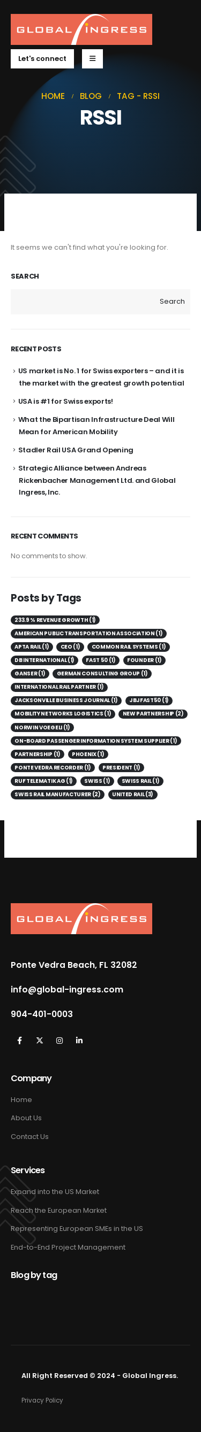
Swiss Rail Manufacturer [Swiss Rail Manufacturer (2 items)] (57, 794)
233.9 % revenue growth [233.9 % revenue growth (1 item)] (55, 620)
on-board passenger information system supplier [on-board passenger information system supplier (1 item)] (95, 741)
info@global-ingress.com (67, 990)
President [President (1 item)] (121, 768)
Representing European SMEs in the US (77, 1228)
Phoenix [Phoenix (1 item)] (88, 754)
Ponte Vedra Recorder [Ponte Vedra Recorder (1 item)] (52, 768)
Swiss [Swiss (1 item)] (97, 781)
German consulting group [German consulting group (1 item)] (102, 673)
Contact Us (30, 1136)
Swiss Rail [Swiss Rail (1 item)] (140, 781)
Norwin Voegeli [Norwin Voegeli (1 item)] (42, 727)
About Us (26, 1118)
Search (25, 276)
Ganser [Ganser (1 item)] (29, 673)
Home (21, 1100)
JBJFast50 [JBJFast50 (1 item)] (149, 700)
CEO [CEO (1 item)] (70, 647)
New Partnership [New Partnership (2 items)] (153, 714)
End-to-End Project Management (68, 1247)
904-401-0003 (42, 1014)
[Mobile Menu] (92, 58)
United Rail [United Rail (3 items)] (132, 794)
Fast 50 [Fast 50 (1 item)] (100, 660)
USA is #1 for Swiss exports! (65, 401)
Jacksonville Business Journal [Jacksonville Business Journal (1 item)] (65, 700)
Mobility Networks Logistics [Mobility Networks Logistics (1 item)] (62, 714)
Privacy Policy (42, 1400)
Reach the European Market (59, 1210)
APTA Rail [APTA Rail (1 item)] (31, 647)
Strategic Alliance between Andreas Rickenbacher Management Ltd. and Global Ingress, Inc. (97, 480)
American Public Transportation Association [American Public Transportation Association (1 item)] (88, 633)
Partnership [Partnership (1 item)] (37, 754)
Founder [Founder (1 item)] (144, 660)
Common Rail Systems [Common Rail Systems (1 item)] (129, 647)
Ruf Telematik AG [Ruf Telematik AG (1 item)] (43, 781)
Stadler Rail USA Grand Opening (75, 450)
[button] (42, 58)
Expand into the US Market (55, 1192)
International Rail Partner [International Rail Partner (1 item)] (58, 687)
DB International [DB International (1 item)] (44, 660)
